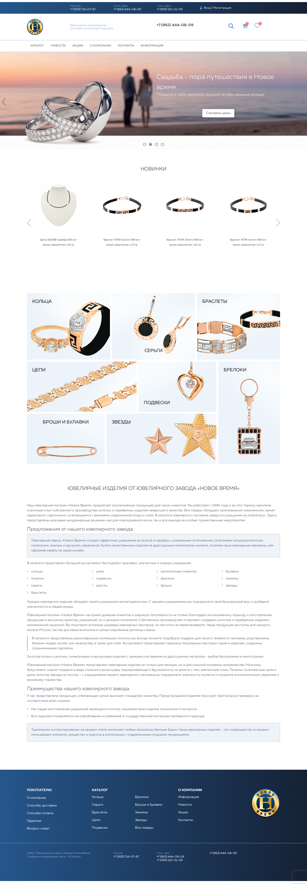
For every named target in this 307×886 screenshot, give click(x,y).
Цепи (96, 820)
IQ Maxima (74, 856)
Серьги (97, 804)
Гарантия (34, 821)
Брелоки (142, 797)
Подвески (99, 828)
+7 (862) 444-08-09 (127, 9)
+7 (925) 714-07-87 (83, 9)
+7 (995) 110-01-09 (170, 9)
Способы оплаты (40, 813)
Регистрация (222, 7)
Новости (58, 45)
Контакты (126, 45)
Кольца (98, 797)
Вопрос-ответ (38, 828)
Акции (77, 45)
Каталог (37, 45)
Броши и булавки (148, 804)
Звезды (141, 820)
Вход (207, 7)
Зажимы (141, 812)
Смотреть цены (218, 113)
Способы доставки (42, 805)
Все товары (144, 828)
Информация (152, 45)
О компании (100, 45)
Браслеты (99, 812)
